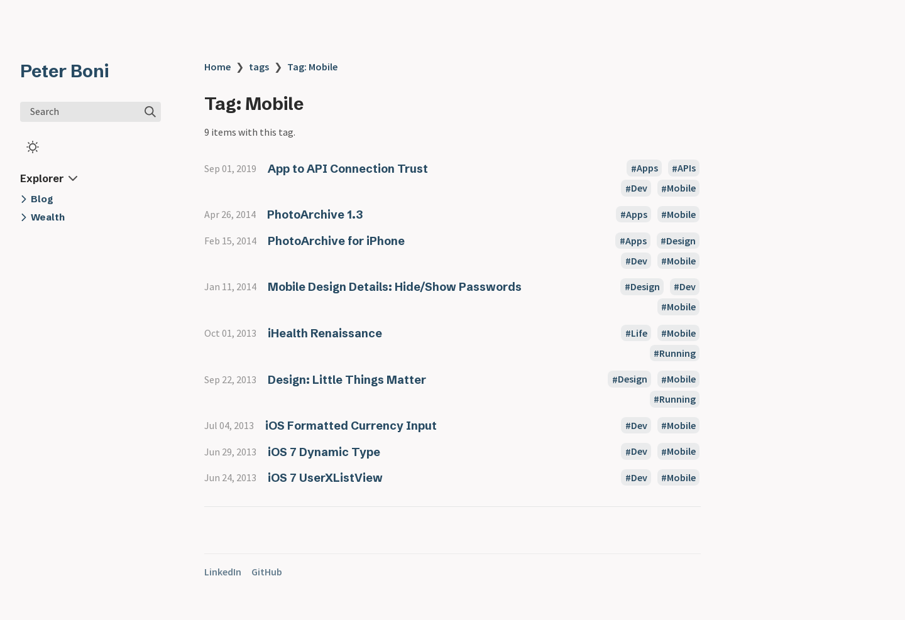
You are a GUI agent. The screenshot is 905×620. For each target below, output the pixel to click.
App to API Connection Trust (348, 168)
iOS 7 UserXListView (325, 477)
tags (259, 66)
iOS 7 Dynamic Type (324, 452)
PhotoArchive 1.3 (315, 214)
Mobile (681, 188)
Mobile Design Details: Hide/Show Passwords (395, 287)
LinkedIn (222, 571)
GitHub (266, 571)
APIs (686, 168)
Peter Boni (64, 71)
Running (677, 353)
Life (639, 333)
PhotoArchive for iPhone (336, 241)
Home (217, 66)
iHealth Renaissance (325, 333)
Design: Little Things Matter (347, 380)
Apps (647, 168)
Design (681, 240)
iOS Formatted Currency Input (351, 425)
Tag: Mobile (312, 66)
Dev (639, 188)
